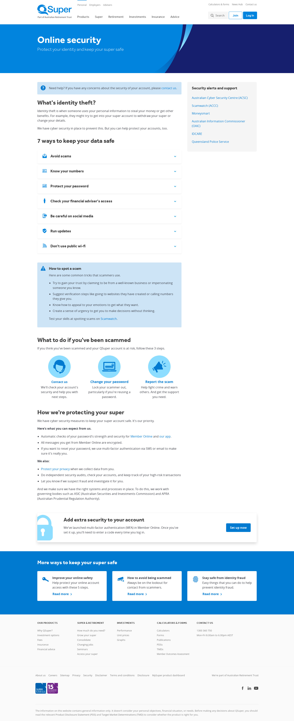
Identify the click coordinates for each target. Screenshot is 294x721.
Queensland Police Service (210, 139)
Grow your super (86, 633)
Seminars (82, 647)
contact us (168, 86)
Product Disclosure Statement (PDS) (76, 712)
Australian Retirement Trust (243, 673)
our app (165, 434)
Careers (53, 673)
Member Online (141, 434)
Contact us (251, 4)
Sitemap (65, 673)
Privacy (76, 673)
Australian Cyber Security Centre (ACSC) (220, 95)
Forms (160, 633)
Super (99, 15)
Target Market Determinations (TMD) (122, 712)
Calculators (163, 628)
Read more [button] (60, 592)
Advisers (107, 5)
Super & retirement (90, 620)
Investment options (48, 633)
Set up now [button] (238, 526)
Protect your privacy (55, 467)
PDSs (160, 642)
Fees (40, 637)
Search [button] (218, 14)
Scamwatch (109, 316)
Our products (47, 620)
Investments (137, 15)
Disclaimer (101, 673)
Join (233, 14)
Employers (94, 5)
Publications (164, 637)
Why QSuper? (44, 628)
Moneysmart (201, 111)
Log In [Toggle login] (249, 14)
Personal (82, 5)
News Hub (237, 4)
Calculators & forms (218, 4)
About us (40, 673)
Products (83, 15)
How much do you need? (91, 628)
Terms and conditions (122, 673)
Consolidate (84, 637)
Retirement (116, 15)
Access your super (87, 651)
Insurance (158, 15)
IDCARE (197, 131)
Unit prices (123, 633)
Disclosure (143, 673)
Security (87, 673)
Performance (124, 628)
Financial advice (46, 647)
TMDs (160, 647)
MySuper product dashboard (168, 673)
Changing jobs (85, 642)
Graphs (121, 637)
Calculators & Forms (172, 620)
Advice (174, 15)
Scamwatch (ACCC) (205, 103)
